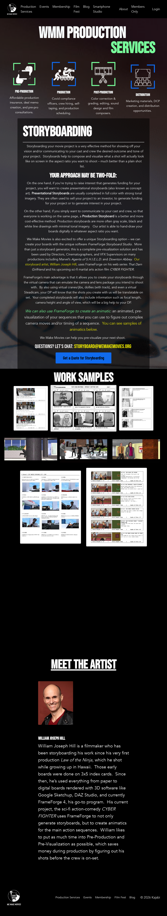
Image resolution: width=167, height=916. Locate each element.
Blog (86, 6)
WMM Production (83, 33)
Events (44, 6)
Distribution (143, 94)
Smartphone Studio (101, 9)
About (123, 9)
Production (64, 92)
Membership (61, 6)
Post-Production (103, 94)
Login (156, 9)
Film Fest (77, 9)
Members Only (138, 9)
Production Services (28, 9)
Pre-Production (24, 93)
